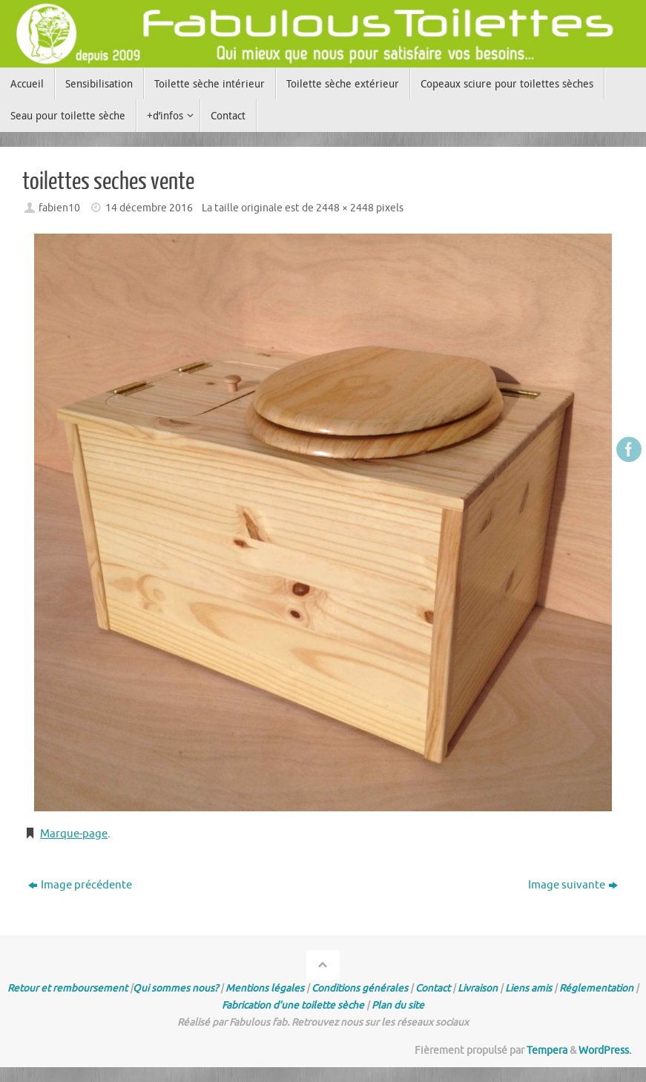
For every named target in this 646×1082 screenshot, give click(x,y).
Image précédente (80, 885)
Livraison (478, 988)
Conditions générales (360, 988)
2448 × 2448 (345, 208)
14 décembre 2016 (149, 208)
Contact (432, 988)
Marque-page (74, 834)
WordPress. (605, 1050)
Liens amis (528, 988)
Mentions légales (264, 988)
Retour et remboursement (67, 988)
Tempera (547, 1050)
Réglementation (596, 988)
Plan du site (398, 1005)
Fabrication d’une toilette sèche (293, 1005)
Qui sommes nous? (175, 988)
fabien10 (59, 208)
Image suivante (573, 885)
